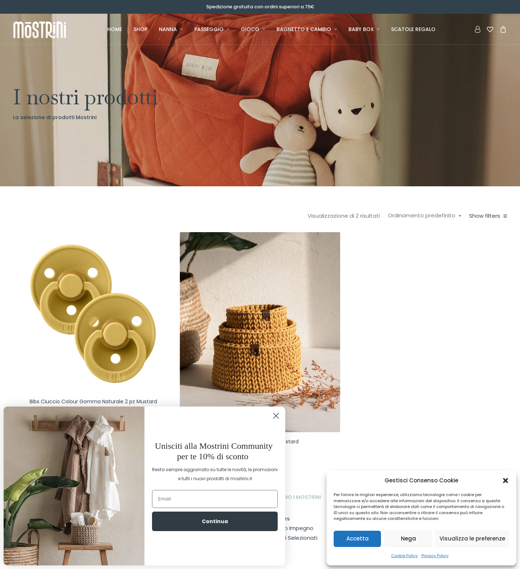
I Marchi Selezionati (291, 504)
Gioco (253, 29)
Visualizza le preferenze (472, 538)
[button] (505, 480)
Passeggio (211, 29)
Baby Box (364, 29)
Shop (140, 29)
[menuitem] (114, 29)
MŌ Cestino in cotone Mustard (321, 390)
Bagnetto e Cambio (307, 29)
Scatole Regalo (413, 29)
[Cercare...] (61, 419)
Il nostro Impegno (289, 495)
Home (114, 29)
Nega (408, 538)
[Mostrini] (48, 29)
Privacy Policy (434, 556)
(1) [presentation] (54, 266)
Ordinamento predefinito (424, 215)
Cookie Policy (404, 556)
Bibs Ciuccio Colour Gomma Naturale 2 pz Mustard (196, 363)
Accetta (357, 538)
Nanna (171, 29)
